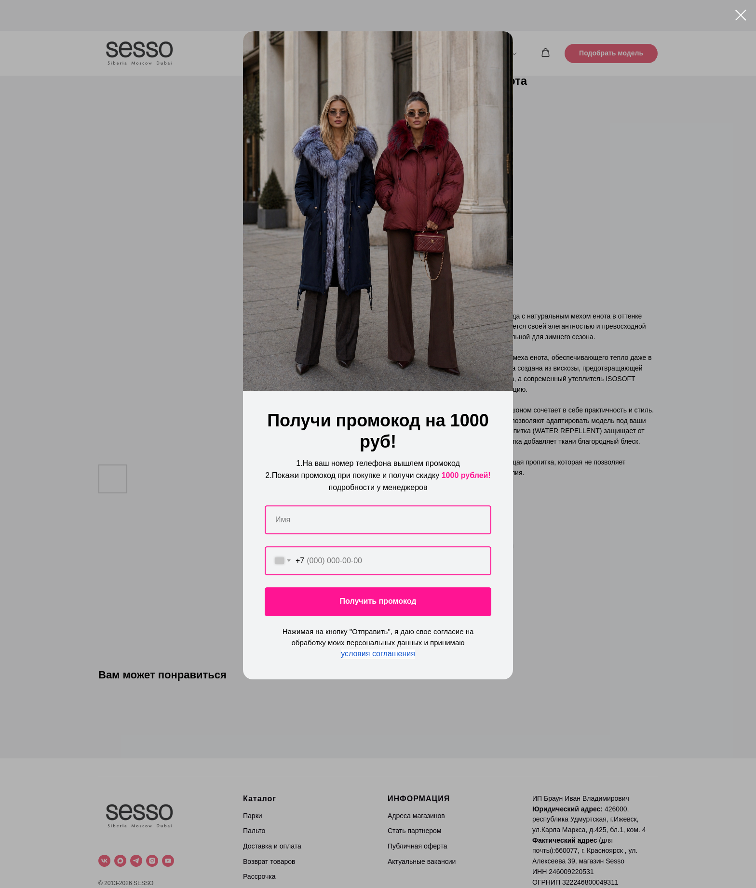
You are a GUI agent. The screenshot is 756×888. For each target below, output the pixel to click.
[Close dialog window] (740, 15)
